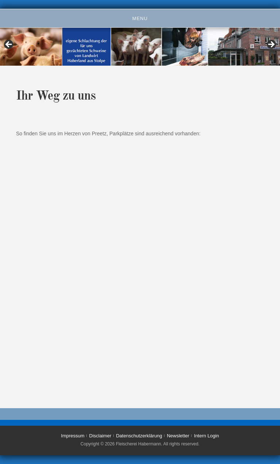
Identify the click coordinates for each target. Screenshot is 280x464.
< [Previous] (9, 44)
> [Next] (270, 44)
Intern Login (206, 435)
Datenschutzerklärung (139, 435)
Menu (140, 18)
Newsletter (178, 435)
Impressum (72, 435)
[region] (140, 47)
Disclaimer (100, 435)
